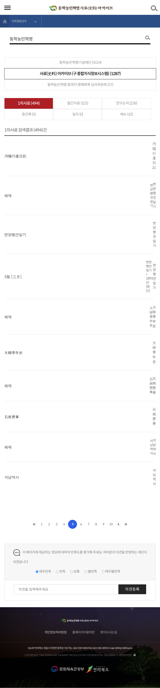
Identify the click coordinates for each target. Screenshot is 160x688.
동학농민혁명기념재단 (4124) (80, 62)
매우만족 (45, 571)
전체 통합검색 (19, 21)
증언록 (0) (29, 114)
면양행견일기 (15, 234)
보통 (77, 571)
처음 (34, 524)
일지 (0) (77, 114)
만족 (62, 571)
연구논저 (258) (126, 103)
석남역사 (11, 477)
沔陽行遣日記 (15, 156)
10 (111, 524)
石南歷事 (11, 416)
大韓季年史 (13, 352)
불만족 (92, 571)
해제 (8, 195)
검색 (155, 9)
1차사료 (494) (29, 103)
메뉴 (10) (126, 114)
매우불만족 (112, 571)
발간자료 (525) (77, 103)
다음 (118, 524)
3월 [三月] (13, 276)
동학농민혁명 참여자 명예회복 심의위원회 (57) (80, 85)
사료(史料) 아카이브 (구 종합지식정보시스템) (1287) (80, 73)
